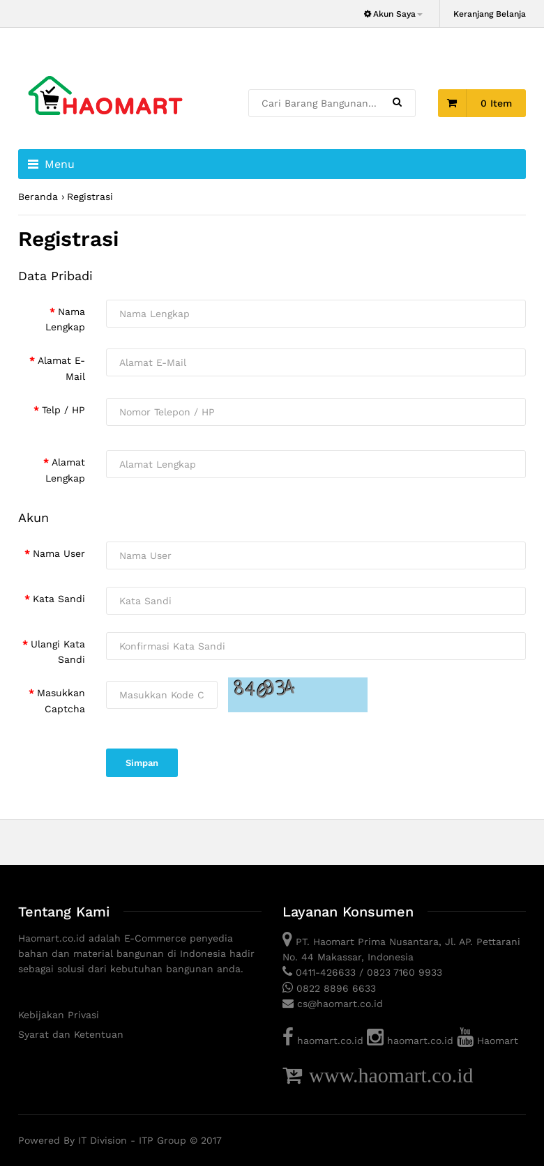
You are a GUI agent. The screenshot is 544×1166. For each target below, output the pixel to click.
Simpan (142, 763)
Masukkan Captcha (61, 700)
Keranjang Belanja (489, 14)
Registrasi (90, 196)
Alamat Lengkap (65, 470)
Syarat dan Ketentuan (70, 1034)
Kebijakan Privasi (58, 1014)
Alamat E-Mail (61, 368)
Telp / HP (63, 409)
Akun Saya (393, 14)
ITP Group (162, 1140)
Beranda (38, 196)
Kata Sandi (59, 598)
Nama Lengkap (65, 319)
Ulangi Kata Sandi (58, 651)
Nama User (59, 553)
